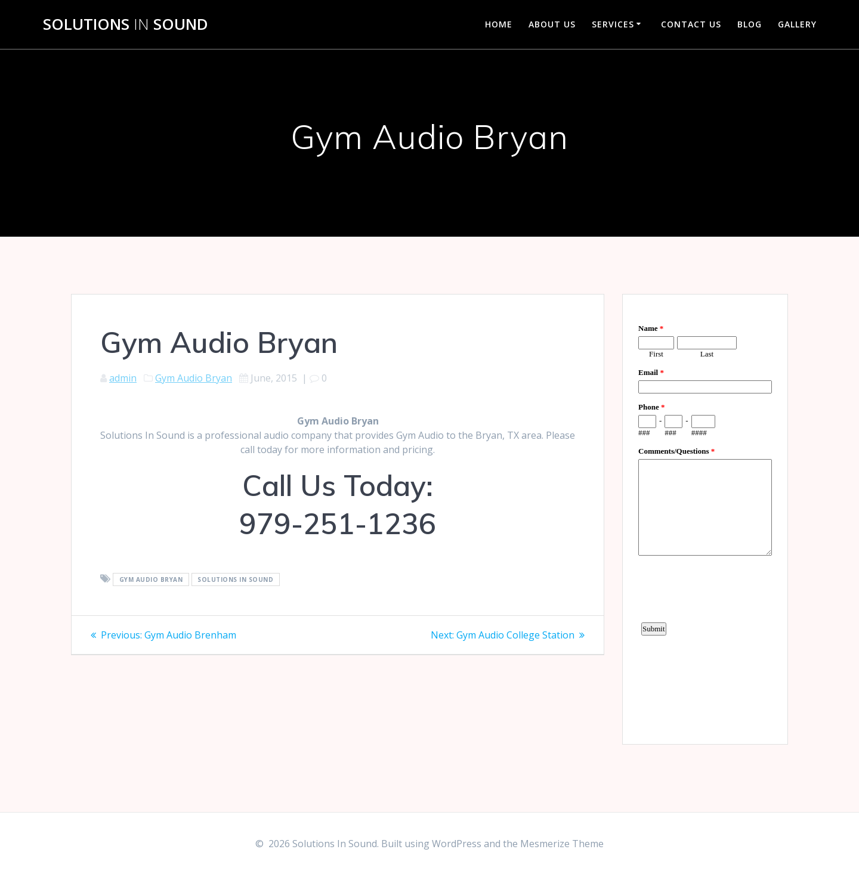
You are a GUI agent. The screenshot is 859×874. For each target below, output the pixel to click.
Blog (749, 24)
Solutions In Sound (235, 579)
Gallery (797, 24)
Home (498, 24)
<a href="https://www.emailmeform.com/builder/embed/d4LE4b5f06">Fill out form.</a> (705, 517)
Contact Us (691, 24)
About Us (552, 24)
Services (613, 24)
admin (123, 378)
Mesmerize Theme (562, 843)
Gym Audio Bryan (193, 378)
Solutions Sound (125, 24)
